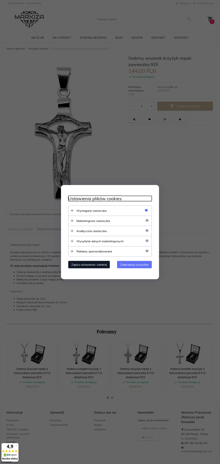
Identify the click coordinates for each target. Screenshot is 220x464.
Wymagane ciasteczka (91, 210)
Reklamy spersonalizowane (94, 251)
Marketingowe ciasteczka (93, 220)
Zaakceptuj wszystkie (134, 264)
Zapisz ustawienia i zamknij (89, 264)
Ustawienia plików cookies (95, 198)
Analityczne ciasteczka (91, 231)
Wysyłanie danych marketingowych (100, 241)
